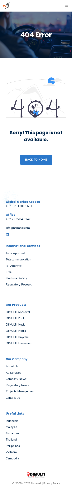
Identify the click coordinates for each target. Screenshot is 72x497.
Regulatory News (17, 385)
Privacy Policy (51, 483)
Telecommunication (18, 259)
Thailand (11, 440)
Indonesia (12, 421)
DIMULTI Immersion (18, 343)
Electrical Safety (16, 278)
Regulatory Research (19, 284)
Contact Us (13, 398)
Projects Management (20, 391)
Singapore (12, 433)
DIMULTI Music (15, 325)
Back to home (36, 160)
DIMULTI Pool (15, 318)
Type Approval (15, 253)
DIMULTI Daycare (17, 337)
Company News (16, 379)
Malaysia (11, 427)
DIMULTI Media (16, 331)
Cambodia (12, 458)
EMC (9, 272)
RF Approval (14, 266)
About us (12, 366)
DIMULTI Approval (18, 312)
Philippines (13, 446)
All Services (13, 373)
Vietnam (11, 452)
